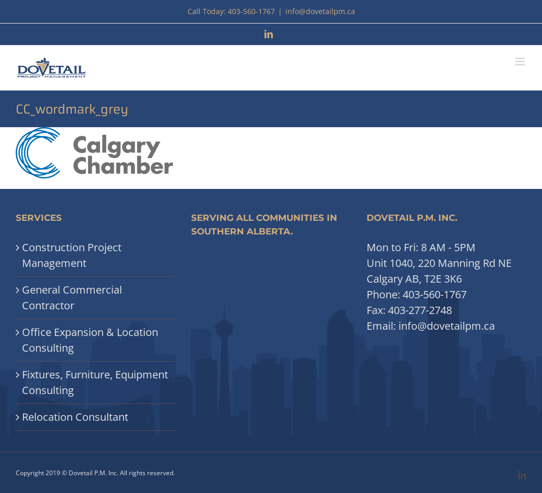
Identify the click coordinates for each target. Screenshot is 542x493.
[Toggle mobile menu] (520, 61)
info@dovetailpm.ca (320, 11)
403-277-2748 (420, 310)
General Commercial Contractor (72, 297)
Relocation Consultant (75, 417)
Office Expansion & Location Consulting (90, 340)
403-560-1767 (435, 294)
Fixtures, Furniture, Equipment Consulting (95, 382)
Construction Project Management (71, 255)
